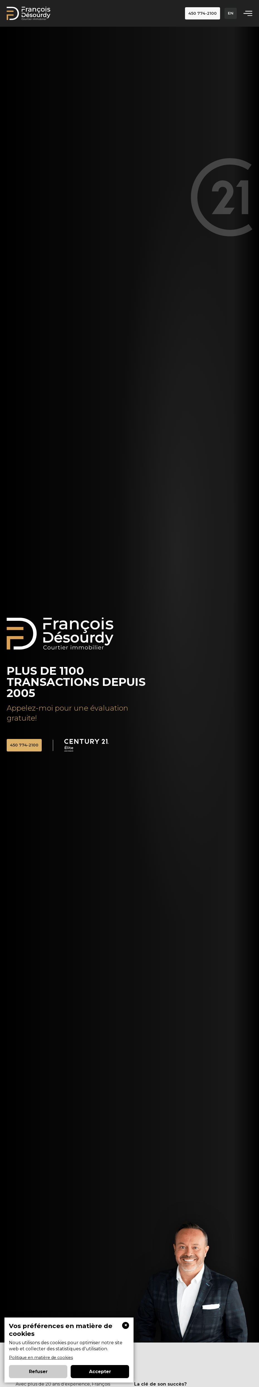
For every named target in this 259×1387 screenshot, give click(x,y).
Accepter (100, 1371)
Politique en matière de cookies (41, 1357)
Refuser (38, 1371)
